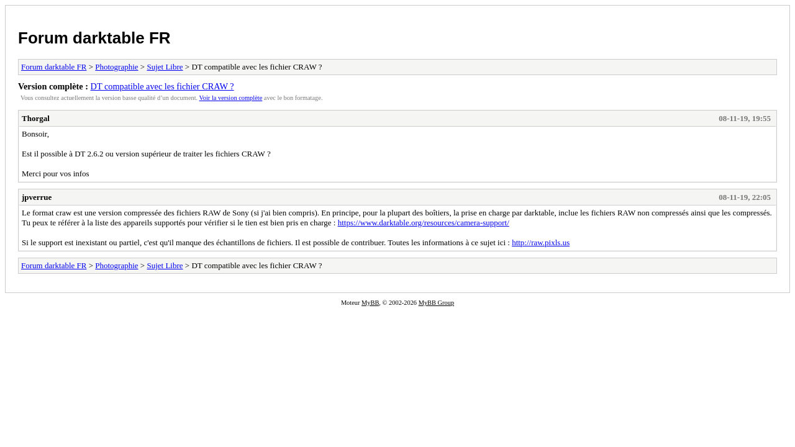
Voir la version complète (231, 97)
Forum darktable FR (94, 38)
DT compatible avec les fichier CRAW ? (162, 86)
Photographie (116, 66)
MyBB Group (436, 302)
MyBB (370, 302)
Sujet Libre (165, 66)
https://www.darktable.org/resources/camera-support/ (423, 222)
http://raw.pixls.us (541, 242)
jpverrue (37, 197)
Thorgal (36, 118)
